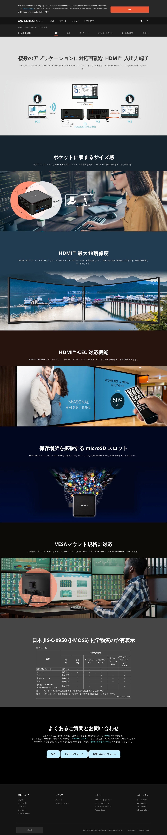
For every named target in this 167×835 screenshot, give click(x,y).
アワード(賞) (22, 800)
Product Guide (100, 807)
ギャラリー (84, 30)
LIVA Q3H (24, 29)
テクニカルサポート (102, 800)
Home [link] (20, 24)
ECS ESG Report (24, 810)
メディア (75, 18)
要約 (56, 30)
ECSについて (90, 18)
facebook (142, 797)
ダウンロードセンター (103, 797)
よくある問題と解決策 (103, 803)
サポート (63, 18)
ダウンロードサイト (104, 30)
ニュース (59, 797)
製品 (52, 18)
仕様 (68, 30)
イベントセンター (62, 800)
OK (139, 7)
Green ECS (22, 803)
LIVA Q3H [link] (43, 24)
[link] (26, 24)
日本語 (29, 827)
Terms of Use (129, 827)
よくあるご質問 (127, 30)
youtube (141, 800)
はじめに (21, 797)
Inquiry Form (143, 807)
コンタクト (22, 807)
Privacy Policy (117, 6)
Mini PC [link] (34, 24)
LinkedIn (141, 803)
